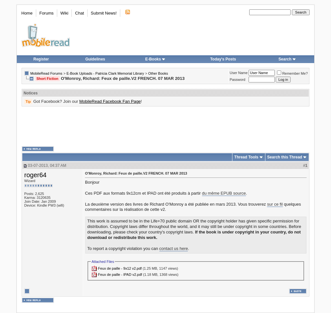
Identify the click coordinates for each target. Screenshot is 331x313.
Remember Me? (292, 73)
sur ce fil (275, 204)
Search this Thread (284, 157)
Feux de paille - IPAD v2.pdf (120, 274)
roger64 (35, 174)
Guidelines (95, 59)
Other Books (158, 73)
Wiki (64, 13)
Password (237, 79)
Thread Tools (246, 157)
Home (27, 13)
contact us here (173, 248)
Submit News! (104, 13)
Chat (79, 13)
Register (41, 59)
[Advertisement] (165, 126)
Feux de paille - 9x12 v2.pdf (120, 268)
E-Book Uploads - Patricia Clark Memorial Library (105, 73)
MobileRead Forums (46, 73)
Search (287, 59)
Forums (46, 13)
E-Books (155, 59)
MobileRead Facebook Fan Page (110, 101)
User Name (239, 73)
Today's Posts (223, 59)
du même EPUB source (224, 193)
